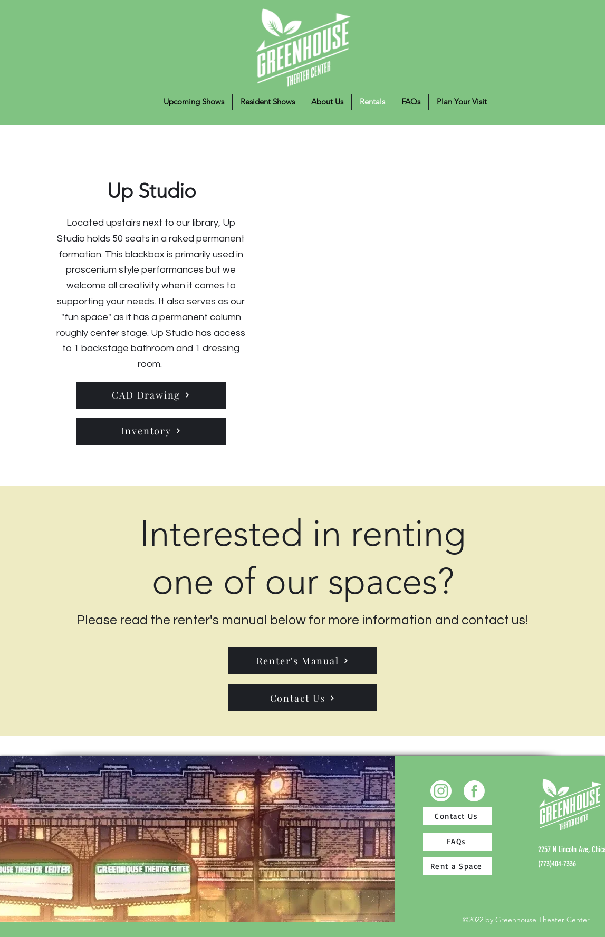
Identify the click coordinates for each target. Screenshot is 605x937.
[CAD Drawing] (151, 395)
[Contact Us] (302, 697)
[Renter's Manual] (302, 660)
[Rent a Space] (457, 866)
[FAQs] (457, 842)
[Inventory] (151, 431)
